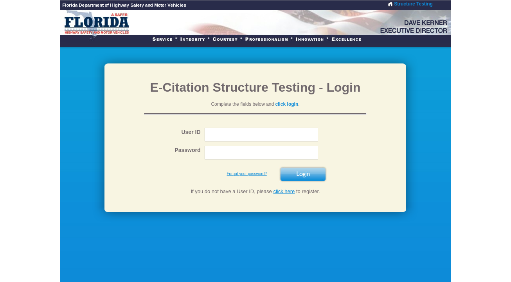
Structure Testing (413, 4)
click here (284, 191)
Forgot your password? (247, 174)
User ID (190, 132)
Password (187, 150)
